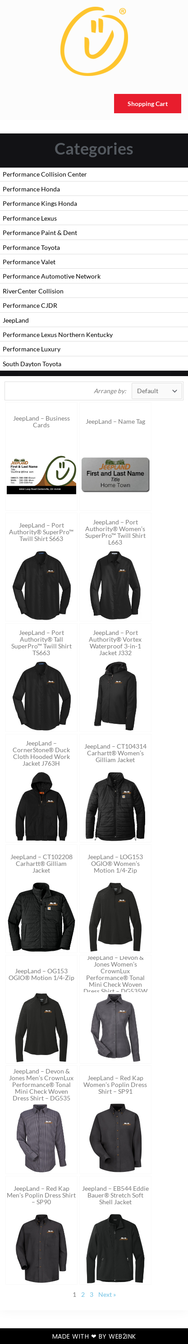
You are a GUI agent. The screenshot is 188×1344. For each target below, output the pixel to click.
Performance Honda (31, 189)
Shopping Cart (148, 103)
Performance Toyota (31, 247)
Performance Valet (29, 262)
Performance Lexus (30, 218)
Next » (107, 1294)
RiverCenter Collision (33, 291)
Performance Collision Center (45, 174)
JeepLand (16, 320)
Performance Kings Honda (40, 203)
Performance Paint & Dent (40, 232)
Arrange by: (110, 391)
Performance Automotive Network (52, 276)
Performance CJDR (30, 305)
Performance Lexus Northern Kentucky (58, 334)
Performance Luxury (31, 349)
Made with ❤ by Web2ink (94, 1336)
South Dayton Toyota (32, 364)
